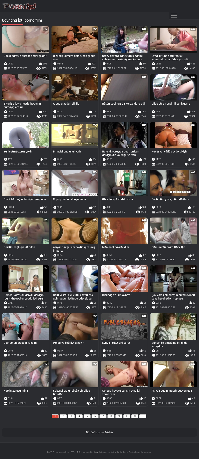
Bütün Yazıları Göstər (99, 432)
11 (135, 416)
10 (127, 416)
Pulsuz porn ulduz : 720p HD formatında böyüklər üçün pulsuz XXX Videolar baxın (90, 452)
